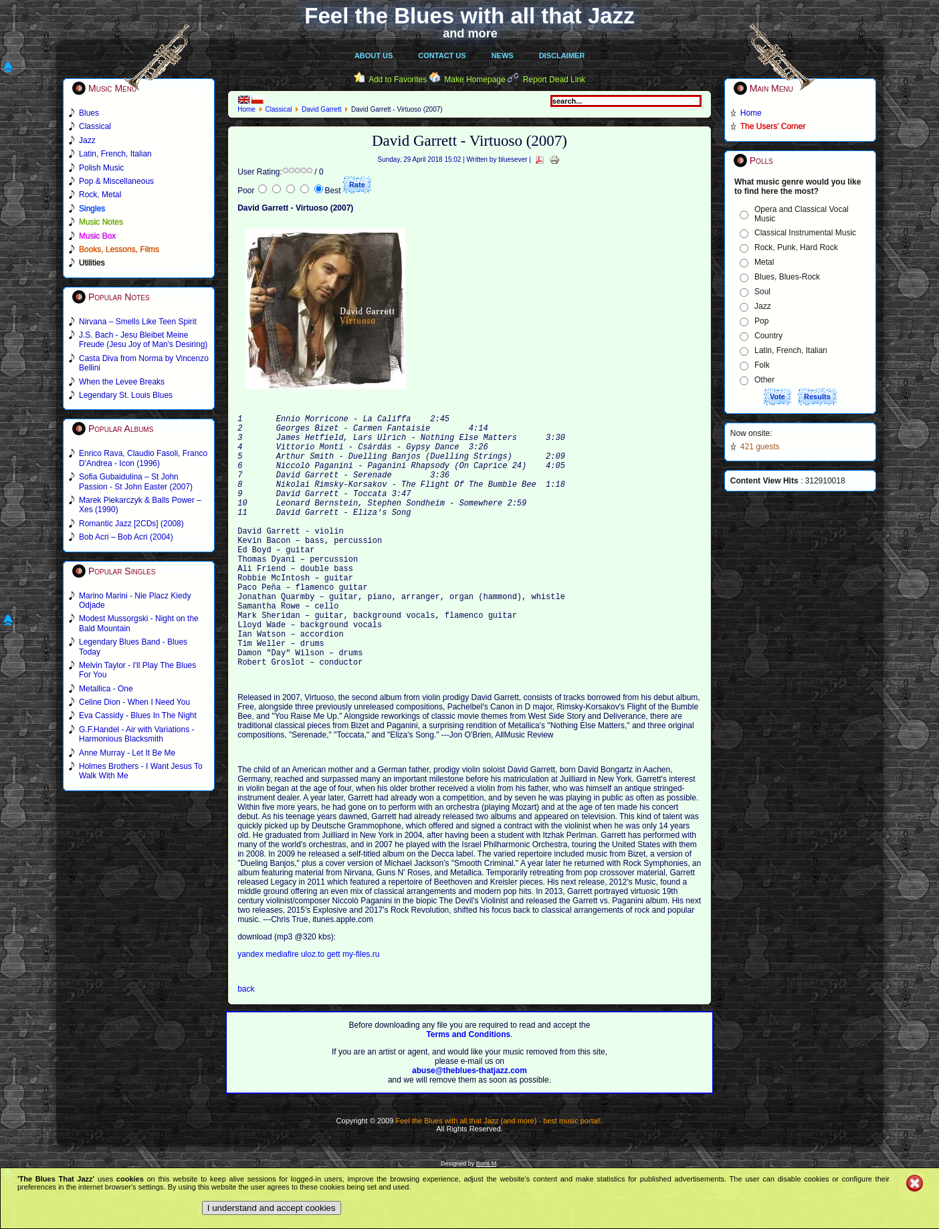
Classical (278, 109)
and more (470, 33)
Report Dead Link (554, 79)
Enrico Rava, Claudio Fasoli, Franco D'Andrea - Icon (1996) (143, 458)
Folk (762, 365)
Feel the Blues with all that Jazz (469, 15)
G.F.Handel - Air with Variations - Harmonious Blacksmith (137, 734)
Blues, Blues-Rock (787, 277)
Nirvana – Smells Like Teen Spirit (138, 321)
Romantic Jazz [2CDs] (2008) (131, 523)
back (245, 1045)
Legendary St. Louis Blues (126, 395)
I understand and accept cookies (271, 1208)
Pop (761, 321)
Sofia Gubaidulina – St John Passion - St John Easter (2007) (136, 481)
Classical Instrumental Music (805, 232)
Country (768, 335)
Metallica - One (106, 688)
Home (246, 109)
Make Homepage (474, 79)
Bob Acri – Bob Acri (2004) (126, 537)
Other (764, 379)
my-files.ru (360, 1010)
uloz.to (314, 1010)
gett (333, 1010)
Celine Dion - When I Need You (134, 702)
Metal (764, 262)
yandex (251, 1010)
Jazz (762, 306)
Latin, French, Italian (790, 350)
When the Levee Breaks (122, 381)
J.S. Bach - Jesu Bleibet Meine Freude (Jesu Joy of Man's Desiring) (143, 339)
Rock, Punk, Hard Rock (796, 247)
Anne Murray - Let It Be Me (127, 753)
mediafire (282, 1010)
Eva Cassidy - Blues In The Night (138, 715)
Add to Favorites (398, 79)
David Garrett (321, 109)
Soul (762, 291)
